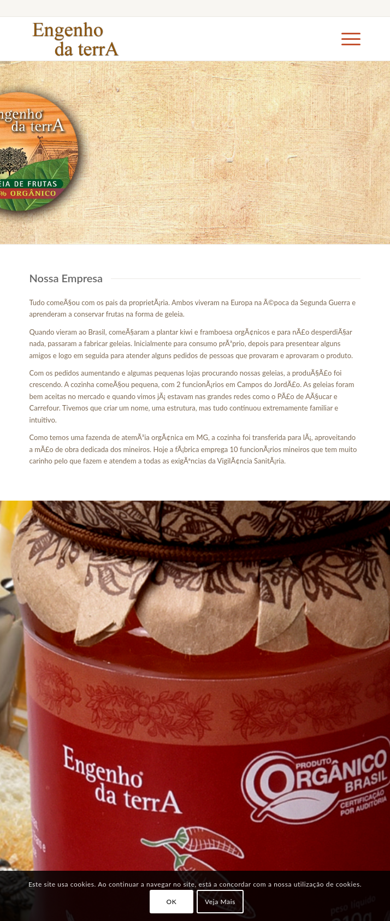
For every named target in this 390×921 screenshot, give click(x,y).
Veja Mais (220, 902)
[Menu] (345, 39)
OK (171, 902)
